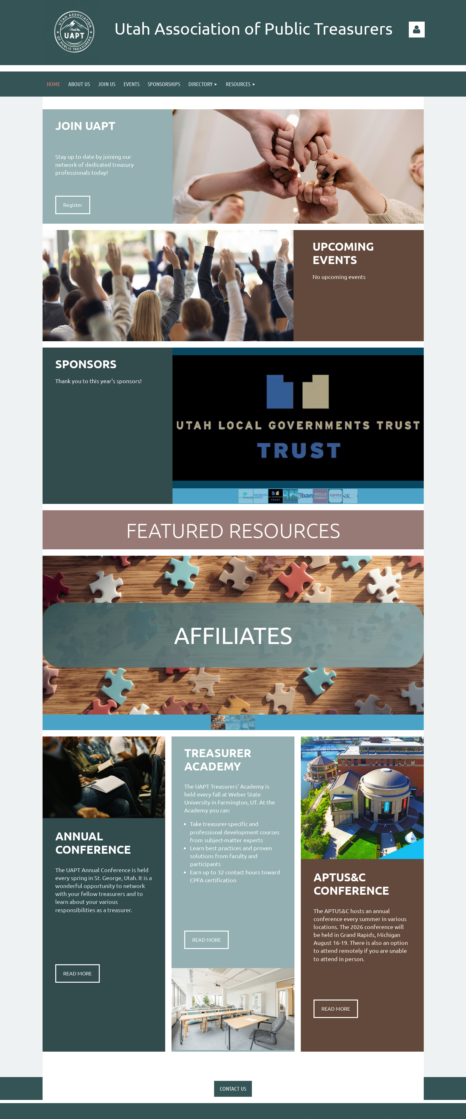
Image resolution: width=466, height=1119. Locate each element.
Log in (417, 29)
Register (72, 204)
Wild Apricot (348, 1111)
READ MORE (77, 973)
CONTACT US (233, 1088)
